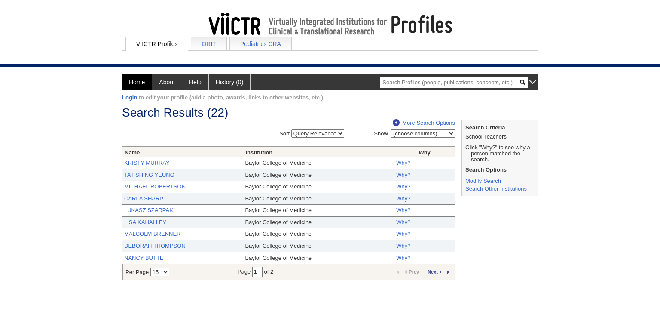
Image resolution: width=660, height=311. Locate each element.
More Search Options (424, 123)
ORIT (209, 43)
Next (435, 271)
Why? (403, 163)
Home (137, 82)
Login (129, 97)
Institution (258, 152)
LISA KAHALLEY (145, 222)
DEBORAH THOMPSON (155, 246)
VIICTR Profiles (156, 43)
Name (132, 152)
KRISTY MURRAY (147, 163)
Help (195, 82)
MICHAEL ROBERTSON (155, 186)
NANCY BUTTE (144, 258)
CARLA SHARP (143, 198)
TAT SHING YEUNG (149, 175)
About (167, 82)
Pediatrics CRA (260, 43)
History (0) (230, 82)
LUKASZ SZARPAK (148, 210)
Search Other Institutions (496, 188)
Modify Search (483, 181)
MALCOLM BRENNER (152, 234)
